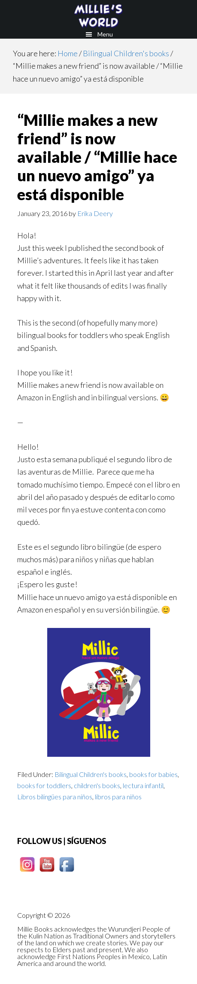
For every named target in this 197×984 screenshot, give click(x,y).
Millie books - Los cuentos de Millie (98, 15)
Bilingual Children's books (91, 774)
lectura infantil (143, 785)
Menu (105, 34)
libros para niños (118, 796)
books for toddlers (44, 785)
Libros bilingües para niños (54, 796)
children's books (97, 785)
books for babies (153, 774)
